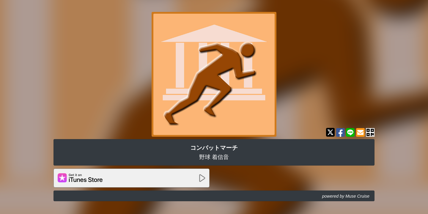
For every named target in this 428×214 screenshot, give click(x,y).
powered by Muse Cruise (345, 196)
